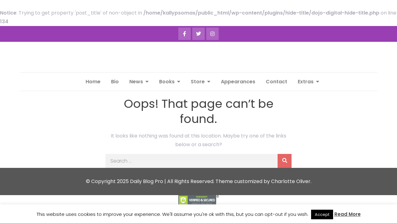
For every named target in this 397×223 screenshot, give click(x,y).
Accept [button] (322, 214)
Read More (347, 214)
